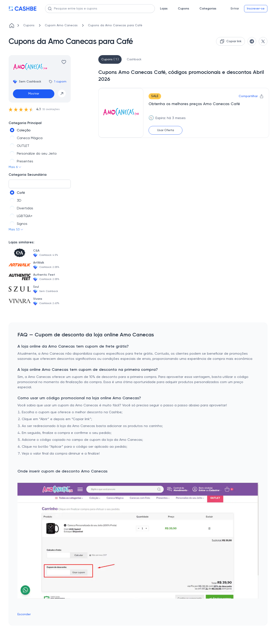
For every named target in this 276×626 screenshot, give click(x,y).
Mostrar (33, 93)
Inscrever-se (256, 8)
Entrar (235, 8)
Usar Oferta (165, 130)
